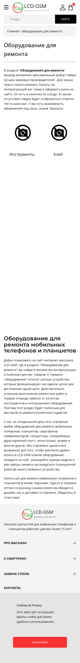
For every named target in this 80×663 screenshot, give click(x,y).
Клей (58, 154)
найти (65, 19)
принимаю (40, 642)
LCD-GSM (35, 5)
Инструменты (22, 154)
